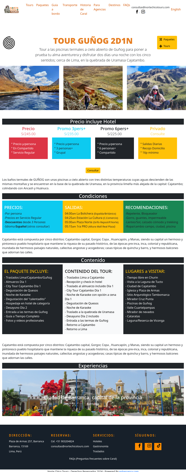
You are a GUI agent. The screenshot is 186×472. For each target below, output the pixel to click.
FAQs (126, 5)
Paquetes (42, 5)
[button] (14, 393)
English (176, 9)
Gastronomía (100, 446)
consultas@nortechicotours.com (70, 446)
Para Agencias (100, 7)
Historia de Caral (85, 9)
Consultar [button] (93, 170)
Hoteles (97, 441)
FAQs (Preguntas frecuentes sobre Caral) (93, 458)
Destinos (114, 5)
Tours (29, 5)
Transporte (70, 5)
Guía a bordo (56, 9)
